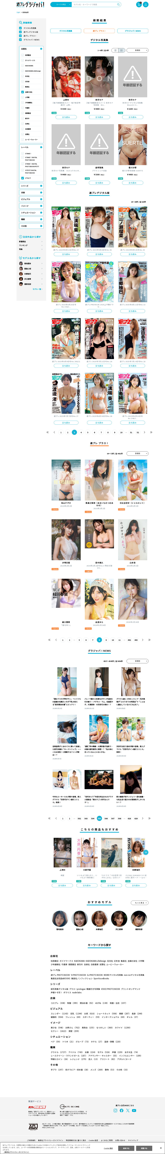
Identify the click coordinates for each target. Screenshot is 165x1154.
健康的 (57, 1017)
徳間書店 (28, 113)
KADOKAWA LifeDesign (33, 71)
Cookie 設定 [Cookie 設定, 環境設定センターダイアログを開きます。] (108, 1148)
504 (92, 818)
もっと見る (139, 903)
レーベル (24, 147)
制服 (72, 1003)
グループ (82, 1041)
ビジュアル (25, 199)
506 (106, 818)
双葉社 (27, 134)
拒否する (126, 1148)
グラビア (28, 178)
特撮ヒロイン (60, 1059)
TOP (17, 12)
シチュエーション (28, 212)
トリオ (68, 1041)
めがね (101, 1003)
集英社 (27, 87)
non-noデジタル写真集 (132, 975)
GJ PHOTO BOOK (93, 975)
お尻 (89, 1013)
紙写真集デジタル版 (59, 989)
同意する (144, 1148)
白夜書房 (28, 129)
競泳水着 (87, 1003)
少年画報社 (28, 103)
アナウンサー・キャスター (103, 1055)
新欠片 (27, 118)
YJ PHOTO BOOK (77, 975)
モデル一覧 (37, 289)
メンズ (96, 1069)
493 (136, 640)
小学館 (27, 97)
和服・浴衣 (117, 1003)
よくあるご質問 (106, 1140)
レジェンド (78, 1059)
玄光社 (27, 76)
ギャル (132, 1017)
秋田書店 (28, 55)
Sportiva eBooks (100, 978)
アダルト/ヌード (124, 1059)
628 (129, 818)
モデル (103, 1052)
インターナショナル (113, 1017)
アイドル (75, 1052)
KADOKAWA (29, 66)
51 (131, 432)
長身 (136, 1013)
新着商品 (22, 241)
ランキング (23, 245)
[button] (145, 852)
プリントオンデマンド (129, 989)
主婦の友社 (28, 92)
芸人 (93, 1059)
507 (112, 818)
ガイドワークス (30, 60)
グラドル (59, 1052)
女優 (90, 1052)
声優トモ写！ (56, 992)
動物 (109, 1069)
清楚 (56, 1031)
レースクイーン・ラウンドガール (69, 1055)
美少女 (57, 1027)
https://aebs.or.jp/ (48, 1127)
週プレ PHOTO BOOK (60, 975)
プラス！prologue (77, 989)
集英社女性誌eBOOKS (60, 978)
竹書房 (27, 108)
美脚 (123, 1013)
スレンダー (60, 1013)
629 (136, 818)
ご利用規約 (31, 1140)
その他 (24, 226)
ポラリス (67, 992)
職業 (23, 219)
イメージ (24, 206)
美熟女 (88, 1027)
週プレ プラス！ (30, 35)
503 (86, 818)
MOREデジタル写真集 (111, 975)
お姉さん (72, 1027)
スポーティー (91, 1017)
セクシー (139, 1027)
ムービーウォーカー (31, 139)
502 (79, 818)
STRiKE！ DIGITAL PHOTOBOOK (31, 158)
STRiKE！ (28, 154)
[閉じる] (161, 1148)
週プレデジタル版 (31, 32)
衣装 (23, 192)
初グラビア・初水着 (77, 1069)
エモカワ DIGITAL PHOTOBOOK (31, 171)
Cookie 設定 (93, 1140)
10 (121, 432)
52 (138, 432)
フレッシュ (73, 1017)
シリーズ (24, 186)
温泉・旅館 (112, 1041)
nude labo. (77, 992)
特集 (20, 249)
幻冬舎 (27, 81)
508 (119, 818)
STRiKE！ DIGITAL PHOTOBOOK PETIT (32, 165)
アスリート (107, 1059)
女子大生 (130, 1052)
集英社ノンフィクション (81, 978)
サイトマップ (133, 1140)
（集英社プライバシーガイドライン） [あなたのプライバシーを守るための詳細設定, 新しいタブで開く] (16, 1152)
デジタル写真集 (30, 28)
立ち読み (66, 117)
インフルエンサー (130, 1055)
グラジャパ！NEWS (31, 39)
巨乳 (76, 1013)
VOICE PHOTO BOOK (110, 989)
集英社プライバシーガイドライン (50, 1140)
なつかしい (104, 1027)
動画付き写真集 (93, 989)
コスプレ (58, 1003)
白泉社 (27, 124)
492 (129, 640)
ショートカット (106, 1013)
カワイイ (122, 1027)
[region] (82, 1148)
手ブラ (57, 1069)
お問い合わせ (120, 1140)
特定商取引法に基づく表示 (76, 1140)
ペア (56, 1041)
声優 (116, 1052)
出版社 (24, 48)
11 (119, 640)
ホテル (96, 1041)
